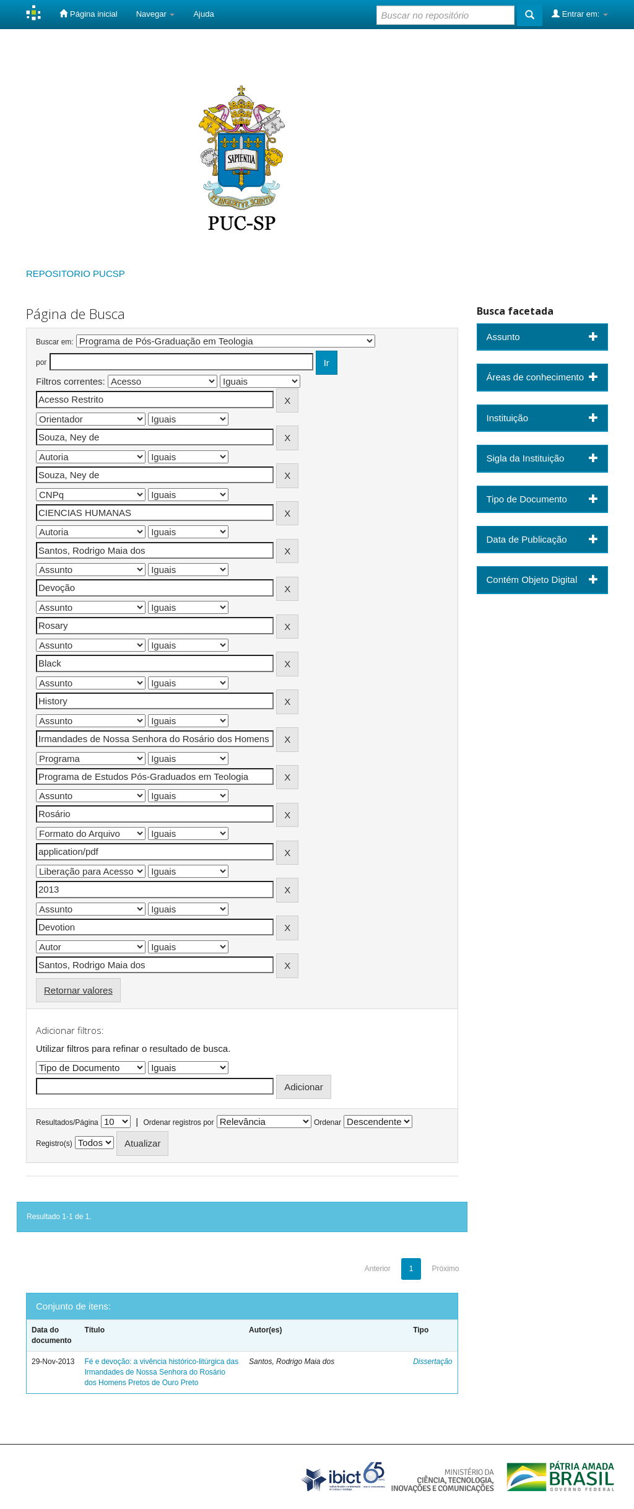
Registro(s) (54, 1143)
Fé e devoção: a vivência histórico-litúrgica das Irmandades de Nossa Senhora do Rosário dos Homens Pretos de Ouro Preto (161, 1372)
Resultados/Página (67, 1122)
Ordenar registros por (178, 1122)
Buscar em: (55, 342)
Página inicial (88, 14)
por (41, 362)
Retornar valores (78, 990)
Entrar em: (580, 14)
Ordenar (327, 1122)
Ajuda (203, 14)
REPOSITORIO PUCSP (75, 273)
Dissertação (432, 1361)
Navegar (155, 14)
